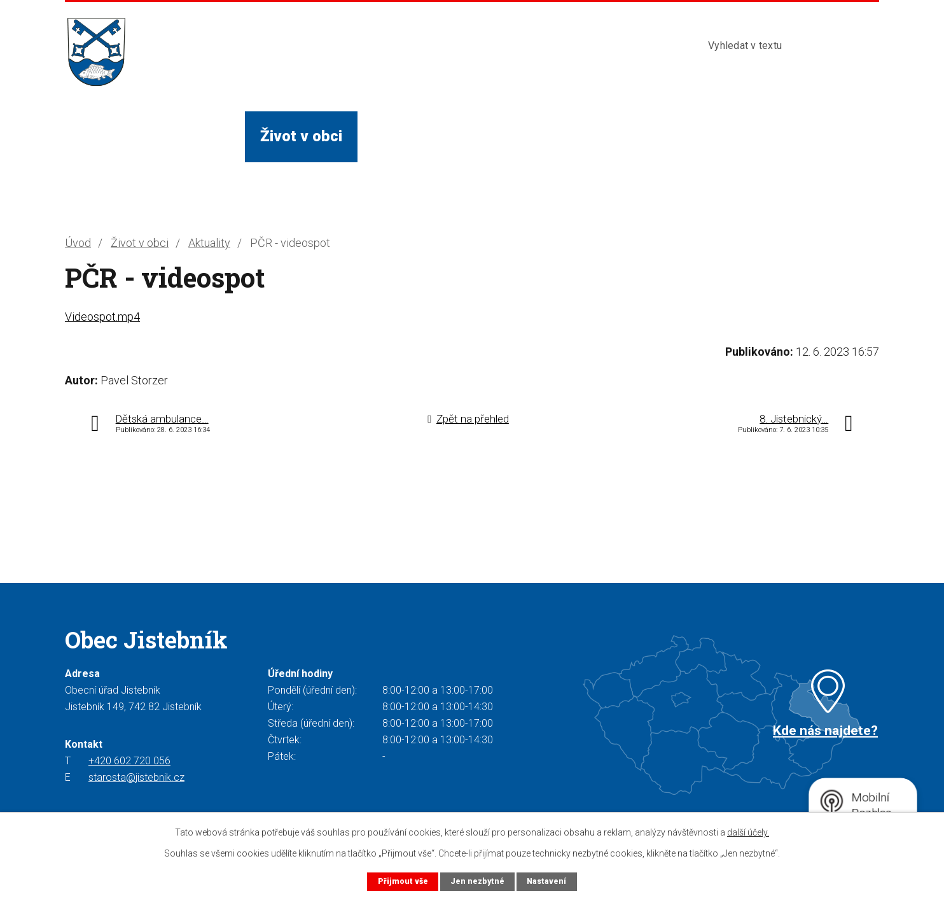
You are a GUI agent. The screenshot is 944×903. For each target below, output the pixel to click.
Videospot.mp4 (102, 316)
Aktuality (209, 242)
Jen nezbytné (476, 881)
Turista (549, 136)
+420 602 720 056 (129, 761)
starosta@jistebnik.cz (136, 777)
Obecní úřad (188, 136)
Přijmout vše (402, 881)
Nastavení (547, 881)
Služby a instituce (434, 136)
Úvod (98, 136)
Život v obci (301, 136)
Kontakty (636, 136)
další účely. (748, 832)
